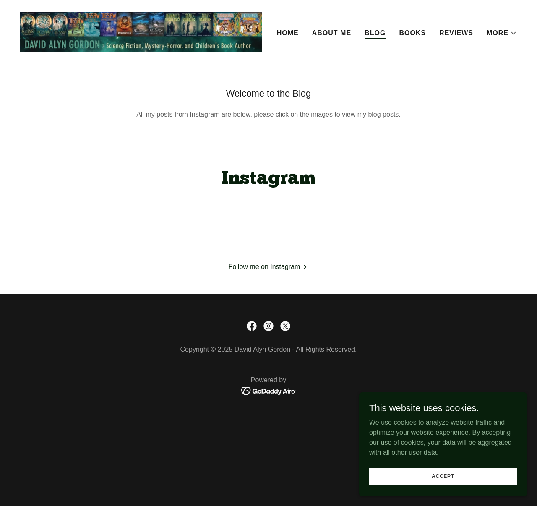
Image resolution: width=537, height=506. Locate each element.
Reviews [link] (456, 33)
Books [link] (412, 33)
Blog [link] (375, 33)
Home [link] (288, 33)
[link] (141, 31)
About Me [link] (331, 33)
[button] (502, 33)
